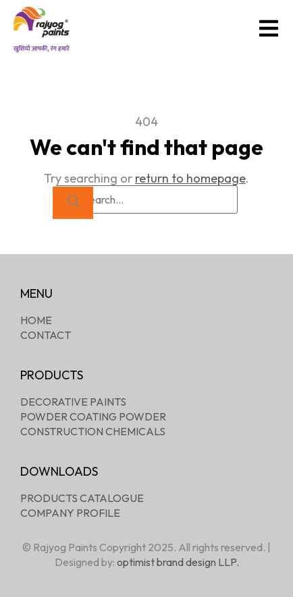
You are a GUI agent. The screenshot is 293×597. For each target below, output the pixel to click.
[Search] (73, 203)
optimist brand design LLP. (178, 562)
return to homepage (190, 178)
